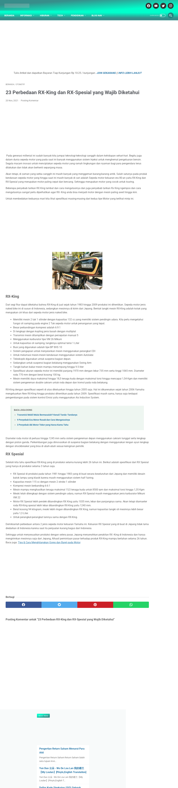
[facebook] (20, 670)
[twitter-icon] (161, 3)
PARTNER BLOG (110, 776)
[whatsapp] (103, 670)
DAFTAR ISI (65, 776)
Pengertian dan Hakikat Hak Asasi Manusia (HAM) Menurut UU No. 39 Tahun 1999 (150, 181)
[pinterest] (75, 670)
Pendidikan (78, 12)
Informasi (27, 12)
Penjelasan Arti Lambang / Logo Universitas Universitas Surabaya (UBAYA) (149, 139)
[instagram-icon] (169, 3)
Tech (61, 12)
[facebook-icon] (147, 3)
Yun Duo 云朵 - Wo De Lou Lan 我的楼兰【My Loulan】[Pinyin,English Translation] (149, 76)
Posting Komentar (30, 110)
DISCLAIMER (93, 776)
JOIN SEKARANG (99, 71)
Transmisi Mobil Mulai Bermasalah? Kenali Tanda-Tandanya (47, 456)
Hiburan (46, 12)
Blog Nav (98, 12)
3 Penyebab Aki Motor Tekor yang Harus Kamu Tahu (42, 466)
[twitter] (47, 670)
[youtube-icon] (154, 3)
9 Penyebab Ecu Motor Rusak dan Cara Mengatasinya (43, 461)
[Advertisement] (61, 45)
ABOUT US (79, 776)
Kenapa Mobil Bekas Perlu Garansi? (151, 225)
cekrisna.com (103, 783)
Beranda (10, 12)
